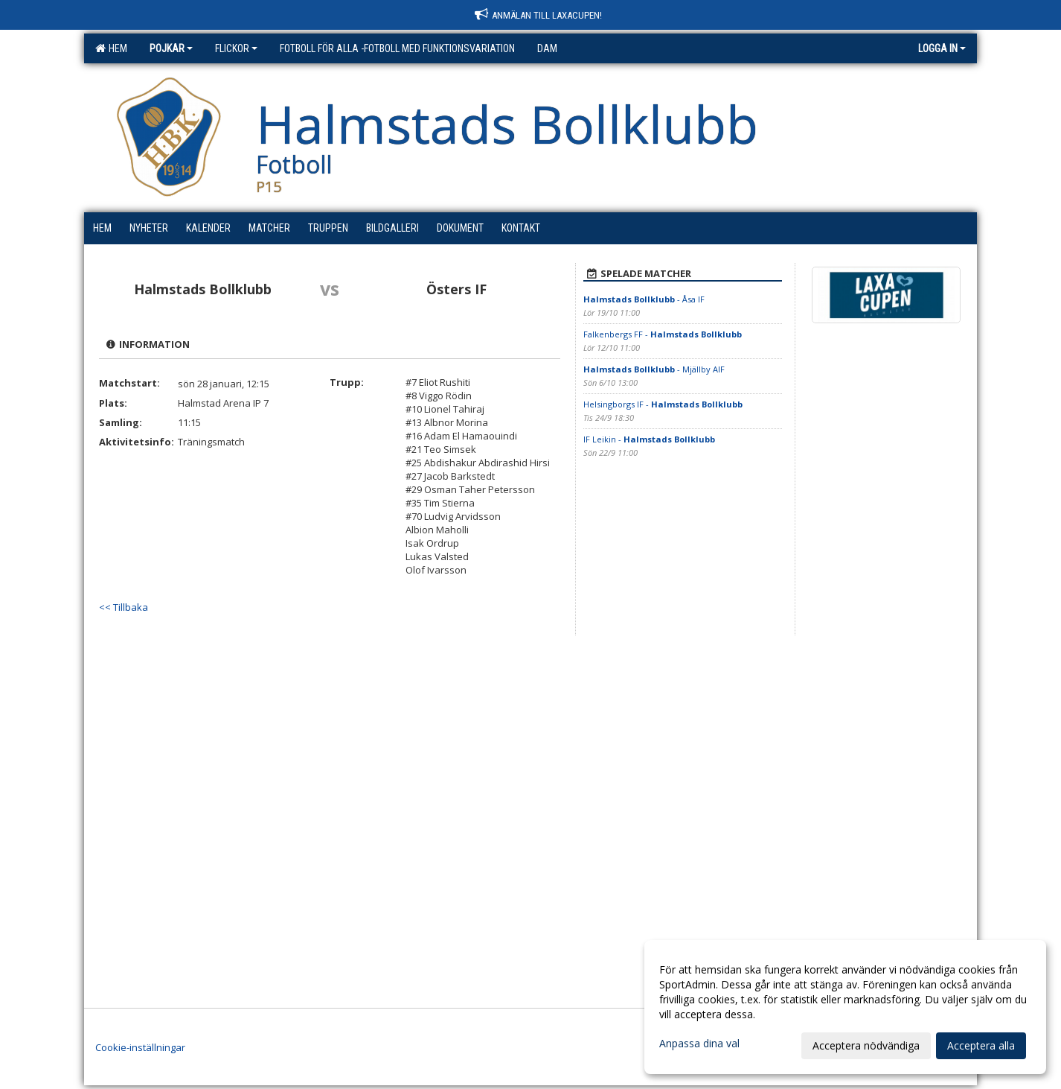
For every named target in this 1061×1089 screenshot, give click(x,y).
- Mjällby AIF (654, 369)
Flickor (236, 48)
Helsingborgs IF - (663, 404)
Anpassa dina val (699, 1043)
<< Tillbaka (123, 607)
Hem (111, 48)
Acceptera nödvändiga (866, 1045)
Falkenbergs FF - (662, 334)
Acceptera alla (981, 1045)
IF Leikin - (649, 439)
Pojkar (171, 48)
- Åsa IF (644, 299)
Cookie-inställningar (140, 1047)
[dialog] (845, 1007)
